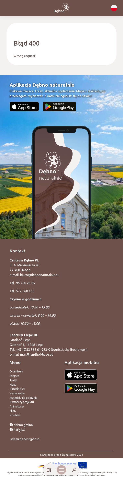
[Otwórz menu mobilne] (61, 470)
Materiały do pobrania (23, 397)
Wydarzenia (17, 393)
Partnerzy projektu (22, 402)
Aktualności (17, 388)
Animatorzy (17, 406)
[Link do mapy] (49, 470)
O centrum (16, 371)
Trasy (13, 380)
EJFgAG (17, 430)
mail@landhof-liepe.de (36, 354)
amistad (68, 454)
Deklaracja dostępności (25, 439)
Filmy (13, 410)
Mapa (13, 384)
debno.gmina (21, 425)
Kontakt (15, 415)
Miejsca (14, 376)
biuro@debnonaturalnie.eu (39, 275)
